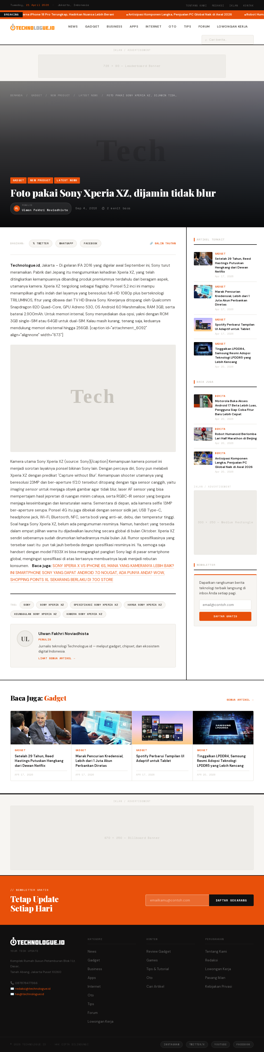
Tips (187, 26)
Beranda (16, 95)
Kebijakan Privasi (218, 986)
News (73, 26)
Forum (204, 26)
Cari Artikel (155, 986)
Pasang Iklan (215, 978)
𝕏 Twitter (40, 243)
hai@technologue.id (29, 994)
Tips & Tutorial (157, 969)
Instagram (171, 1044)
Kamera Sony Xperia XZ (84, 614)
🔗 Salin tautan (163, 243)
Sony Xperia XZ (52, 605)
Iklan (233, 5)
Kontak (248, 5)
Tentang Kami (196, 5)
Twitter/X (197, 1044)
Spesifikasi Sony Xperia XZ (96, 605)
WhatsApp (66, 243)
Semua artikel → (240, 700)
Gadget (92, 26)
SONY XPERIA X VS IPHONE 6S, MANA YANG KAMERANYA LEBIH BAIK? (113, 565)
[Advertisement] (132, 137)
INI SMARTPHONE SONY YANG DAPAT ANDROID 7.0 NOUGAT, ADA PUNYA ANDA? (81, 572)
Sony (26, 605)
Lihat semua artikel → (56, 658)
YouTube (220, 1044)
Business (114, 26)
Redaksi (218, 5)
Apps (134, 26)
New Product (60, 95)
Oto (172, 26)
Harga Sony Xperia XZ (145, 605)
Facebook (90, 243)
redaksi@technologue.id (33, 989)
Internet (154, 26)
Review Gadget (158, 951)
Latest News (88, 95)
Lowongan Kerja (232, 26)
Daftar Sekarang (231, 900)
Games (152, 960)
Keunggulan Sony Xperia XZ (35, 614)
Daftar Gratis (225, 616)
